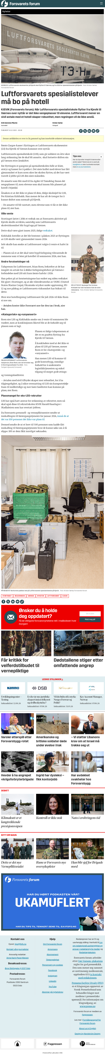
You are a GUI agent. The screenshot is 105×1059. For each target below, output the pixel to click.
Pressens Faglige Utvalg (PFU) (87, 986)
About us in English (87, 1032)
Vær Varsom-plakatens (90, 964)
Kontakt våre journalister (17, 953)
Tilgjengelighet (52, 963)
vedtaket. (48, 233)
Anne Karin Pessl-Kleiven (17, 961)
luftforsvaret (53, 599)
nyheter (40, 599)
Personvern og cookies (52, 968)
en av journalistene (83, 170)
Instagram (52, 979)
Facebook (52, 974)
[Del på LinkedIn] (89, 134)
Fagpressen (87, 1018)
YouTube (53, 990)
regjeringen (20, 599)
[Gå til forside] (20, 5)
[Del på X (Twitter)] (85, 134)
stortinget (7, 599)
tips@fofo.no (77, 167)
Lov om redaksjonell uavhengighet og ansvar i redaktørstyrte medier (88, 949)
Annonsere (53, 953)
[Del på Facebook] (81, 134)
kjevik (65, 599)
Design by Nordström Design (87, 1037)
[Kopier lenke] (97, 134)
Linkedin (52, 984)
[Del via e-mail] (93, 134)
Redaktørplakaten (87, 956)
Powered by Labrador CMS (52, 1056)
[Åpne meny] (101, 5)
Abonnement (52, 958)
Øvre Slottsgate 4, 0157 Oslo (17, 972)
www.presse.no (87, 1009)
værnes (31, 599)
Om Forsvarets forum (52, 947)
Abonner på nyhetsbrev (52, 995)
